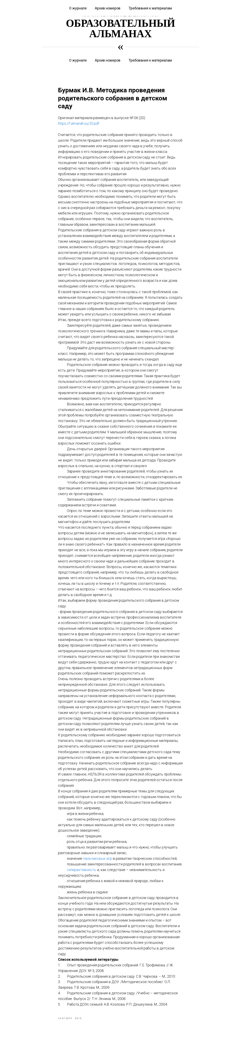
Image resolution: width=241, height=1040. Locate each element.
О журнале (78, 60)
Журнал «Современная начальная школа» (178, 2)
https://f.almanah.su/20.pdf (78, 124)
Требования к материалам (150, 60)
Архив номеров (107, 60)
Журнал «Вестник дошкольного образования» (115, 2)
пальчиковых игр (97, 859)
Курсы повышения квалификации (57, 2)
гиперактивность (82, 870)
